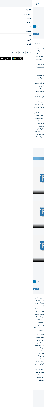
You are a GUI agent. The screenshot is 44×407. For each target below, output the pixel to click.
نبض (37, 14)
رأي (42, 14)
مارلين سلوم (31, 289)
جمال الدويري (31, 34)
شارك (6, 26)
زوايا (40, 14)
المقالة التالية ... (39, 393)
